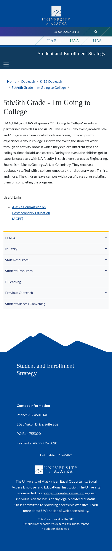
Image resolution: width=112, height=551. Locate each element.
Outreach (28, 81)
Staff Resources (17, 260)
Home (11, 81)
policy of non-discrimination (63, 493)
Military (11, 249)
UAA (74, 40)
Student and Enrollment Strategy (72, 53)
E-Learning (13, 282)
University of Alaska (37, 481)
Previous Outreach (19, 292)
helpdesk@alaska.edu (55, 528)
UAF (51, 40)
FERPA (10, 238)
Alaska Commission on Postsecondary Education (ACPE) (31, 213)
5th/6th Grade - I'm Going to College (39, 87)
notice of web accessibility (68, 510)
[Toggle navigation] (6, 64)
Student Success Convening (25, 304)
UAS (97, 40)
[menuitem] (56, 237)
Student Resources (19, 271)
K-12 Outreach (51, 81)
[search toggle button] (96, 31)
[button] (106, 237)
